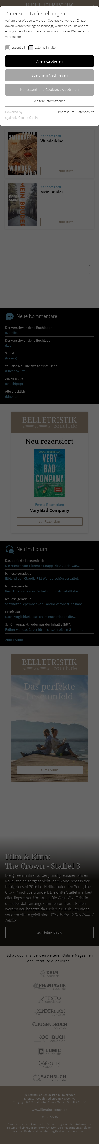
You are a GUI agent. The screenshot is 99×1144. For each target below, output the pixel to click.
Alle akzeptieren (49, 61)
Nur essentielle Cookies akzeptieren (49, 89)
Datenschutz (85, 112)
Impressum (66, 112)
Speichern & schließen (49, 75)
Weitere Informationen (49, 101)
